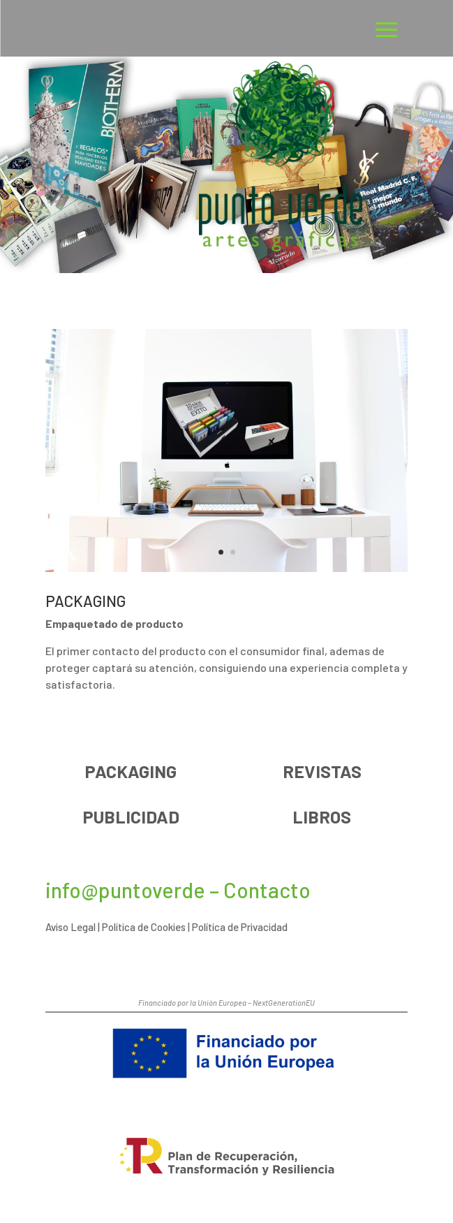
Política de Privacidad (240, 927)
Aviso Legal (70, 927)
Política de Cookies (144, 927)
